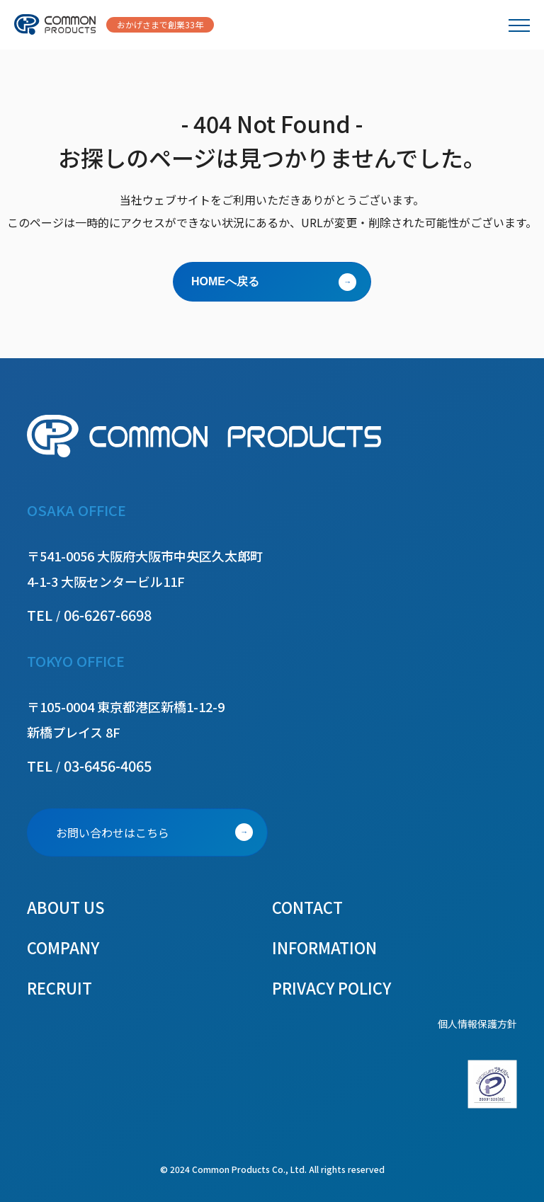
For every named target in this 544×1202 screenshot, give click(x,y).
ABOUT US (66, 906)
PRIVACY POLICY (331, 987)
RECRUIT (59, 987)
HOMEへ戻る (225, 281)
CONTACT (307, 906)
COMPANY (63, 947)
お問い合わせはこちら (112, 832)
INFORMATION (324, 947)
